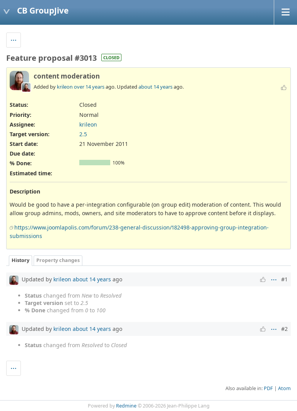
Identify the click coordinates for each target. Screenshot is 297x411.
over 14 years (89, 86)
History (20, 260)
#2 (284, 328)
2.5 (83, 134)
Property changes (58, 260)
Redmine (126, 405)
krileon (65, 86)
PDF (268, 388)
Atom (284, 388)
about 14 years (155, 86)
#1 (284, 279)
